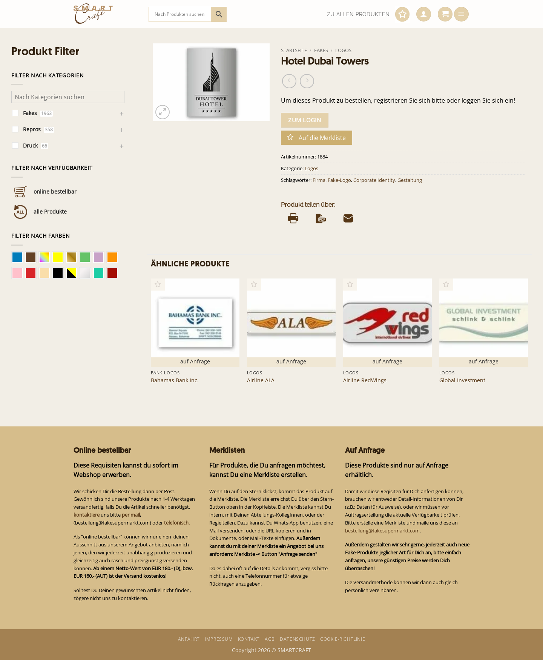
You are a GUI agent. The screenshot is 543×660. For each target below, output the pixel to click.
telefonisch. (177, 522)
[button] (423, 14)
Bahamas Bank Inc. (175, 380)
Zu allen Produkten (358, 14)
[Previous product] (307, 81)
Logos (343, 50)
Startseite (294, 50)
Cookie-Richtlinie (342, 639)
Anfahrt (189, 639)
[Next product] (289, 81)
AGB (270, 639)
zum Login (304, 120)
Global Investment (462, 380)
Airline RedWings (365, 380)
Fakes (321, 50)
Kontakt (249, 639)
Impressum (219, 639)
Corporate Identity (374, 180)
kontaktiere (87, 514)
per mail (131, 514)
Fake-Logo (339, 180)
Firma (319, 180)
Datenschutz (297, 639)
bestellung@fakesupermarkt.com (382, 530)
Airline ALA (261, 380)
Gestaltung (409, 180)
